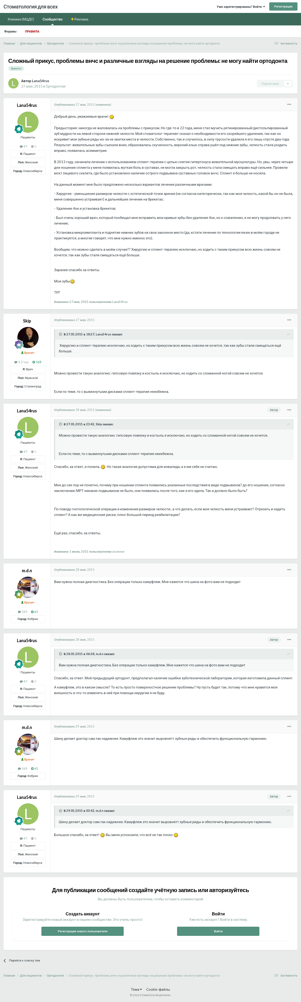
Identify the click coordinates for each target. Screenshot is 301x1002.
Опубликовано (74, 104)
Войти (218, 931)
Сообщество (53, 21)
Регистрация (283, 6)
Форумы (10, 31)
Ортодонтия (55, 86)
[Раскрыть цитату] (61, 334)
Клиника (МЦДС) (21, 19)
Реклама (81, 19)
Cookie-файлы (158, 989)
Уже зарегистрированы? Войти (241, 6)
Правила (32, 31)
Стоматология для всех (31, 6)
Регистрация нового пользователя (83, 931)
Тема (136, 989)
